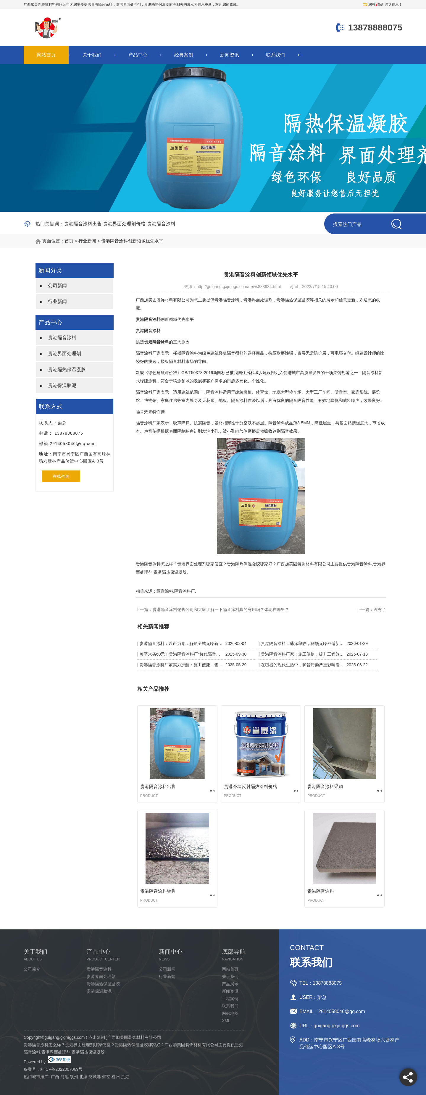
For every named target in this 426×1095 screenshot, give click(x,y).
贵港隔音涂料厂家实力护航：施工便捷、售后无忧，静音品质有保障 (181, 664)
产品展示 (230, 983)
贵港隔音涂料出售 (83, 223)
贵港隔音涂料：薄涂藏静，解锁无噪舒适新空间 (302, 643)
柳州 (116, 1076)
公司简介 (32, 969)
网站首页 (46, 54)
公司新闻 (57, 285)
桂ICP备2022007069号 (61, 1069)
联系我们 (275, 54)
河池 (64, 1076)
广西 (55, 1076)
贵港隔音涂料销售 (158, 891)
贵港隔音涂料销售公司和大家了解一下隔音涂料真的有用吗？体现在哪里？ (220, 609)
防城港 (94, 1076)
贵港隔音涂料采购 (325, 786)
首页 (68, 240)
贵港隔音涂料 (101, 4)
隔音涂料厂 (184, 591)
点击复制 (96, 1037)
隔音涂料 (164, 591)
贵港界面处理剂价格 (124, 223)
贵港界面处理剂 (64, 353)
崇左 (106, 1076)
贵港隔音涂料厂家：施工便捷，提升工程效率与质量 (302, 654)
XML (226, 1020)
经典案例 (183, 54)
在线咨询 (61, 476)
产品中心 (137, 54)
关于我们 (92, 54)
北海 (83, 1076)
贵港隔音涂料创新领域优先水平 (132, 240)
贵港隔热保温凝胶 (67, 369)
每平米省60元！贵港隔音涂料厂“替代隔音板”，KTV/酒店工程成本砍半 (181, 654)
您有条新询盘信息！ (382, 4)
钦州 (74, 1076)
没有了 (380, 609)
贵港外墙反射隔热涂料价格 (250, 786)
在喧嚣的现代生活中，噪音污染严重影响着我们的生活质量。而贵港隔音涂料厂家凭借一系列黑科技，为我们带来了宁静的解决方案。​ (302, 664)
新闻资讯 (229, 54)
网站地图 (230, 1013)
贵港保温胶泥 (62, 385)
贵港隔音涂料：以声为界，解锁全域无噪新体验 (181, 643)
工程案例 (230, 998)
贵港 (125, 1076)
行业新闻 (87, 240)
